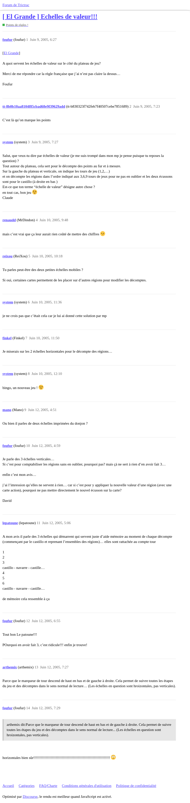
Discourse (30, 797)
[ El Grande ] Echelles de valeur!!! (49, 16)
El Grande (11, 53)
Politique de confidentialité (136, 786)
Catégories (26, 786)
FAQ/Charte (48, 786)
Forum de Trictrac (15, 5)
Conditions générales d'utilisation (86, 786)
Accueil (8, 786)
